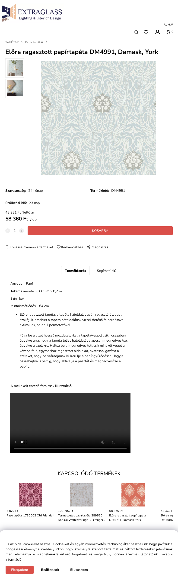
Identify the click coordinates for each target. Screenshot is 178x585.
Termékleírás (75, 270)
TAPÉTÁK (12, 42)
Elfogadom (19, 569)
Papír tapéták (34, 42)
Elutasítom (79, 569)
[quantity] (14, 230)
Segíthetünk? (107, 270)
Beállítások (50, 569)
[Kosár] (169, 32)
